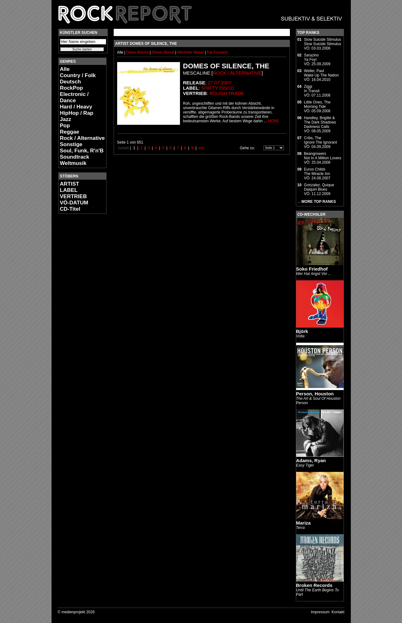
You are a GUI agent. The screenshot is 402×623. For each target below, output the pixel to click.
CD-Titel (70, 209)
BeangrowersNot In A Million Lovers (322, 155)
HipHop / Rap (77, 113)
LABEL (69, 190)
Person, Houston (315, 393)
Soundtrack (75, 157)
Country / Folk (78, 75)
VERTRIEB (73, 196)
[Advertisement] (77, 312)
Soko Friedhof (312, 269)
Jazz (65, 119)
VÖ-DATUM (74, 203)
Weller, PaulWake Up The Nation (321, 73)
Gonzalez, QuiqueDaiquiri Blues (319, 187)
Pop (65, 126)
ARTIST (69, 184)
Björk (302, 331)
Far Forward (217, 52)
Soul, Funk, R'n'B (82, 151)
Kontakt (338, 612)
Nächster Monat (190, 52)
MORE (273, 121)
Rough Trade (226, 93)
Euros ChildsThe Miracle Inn (317, 171)
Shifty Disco (217, 88)
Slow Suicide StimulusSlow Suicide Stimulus (322, 41)
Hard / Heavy (76, 107)
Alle (65, 69)
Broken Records (314, 585)
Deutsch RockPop (71, 85)
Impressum (320, 612)
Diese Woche (137, 52)
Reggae (69, 132)
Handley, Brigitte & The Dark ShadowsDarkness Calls (320, 122)
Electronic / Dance (74, 97)
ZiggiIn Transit (311, 88)
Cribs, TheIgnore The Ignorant (320, 140)
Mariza (303, 522)
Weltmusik (73, 163)
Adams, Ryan (311, 460)
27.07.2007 (219, 82)
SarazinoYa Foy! (311, 57)
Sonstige (71, 144)
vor (201, 148)
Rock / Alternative (82, 138)
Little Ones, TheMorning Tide (317, 104)
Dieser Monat (163, 52)
